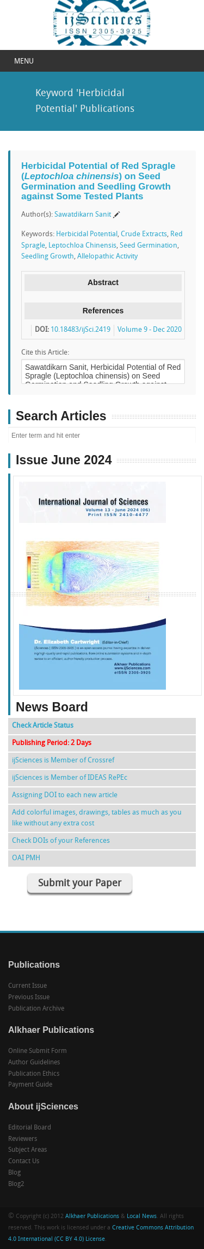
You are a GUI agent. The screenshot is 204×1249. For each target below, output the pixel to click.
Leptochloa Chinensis (82, 245)
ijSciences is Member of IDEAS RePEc (69, 777)
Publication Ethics (33, 1074)
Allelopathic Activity (107, 256)
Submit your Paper (79, 884)
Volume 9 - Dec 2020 (150, 329)
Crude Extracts (144, 234)
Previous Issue (29, 997)
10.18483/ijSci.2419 (80, 329)
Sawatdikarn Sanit (82, 214)
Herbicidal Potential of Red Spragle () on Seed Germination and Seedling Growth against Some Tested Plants (98, 181)
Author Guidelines (34, 1062)
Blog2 (16, 1184)
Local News (142, 1217)
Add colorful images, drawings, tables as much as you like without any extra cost (97, 818)
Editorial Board (29, 1128)
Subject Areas (27, 1150)
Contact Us (23, 1161)
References (103, 310)
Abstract (103, 282)
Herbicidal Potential (87, 234)
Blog (14, 1173)
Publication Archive (36, 1009)
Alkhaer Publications (92, 1217)
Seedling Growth (47, 256)
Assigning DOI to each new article (65, 795)
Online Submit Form (37, 1051)
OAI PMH (26, 858)
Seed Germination (148, 245)
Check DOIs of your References (61, 840)
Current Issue (27, 986)
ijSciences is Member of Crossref (63, 760)
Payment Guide (30, 1085)
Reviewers (22, 1139)
